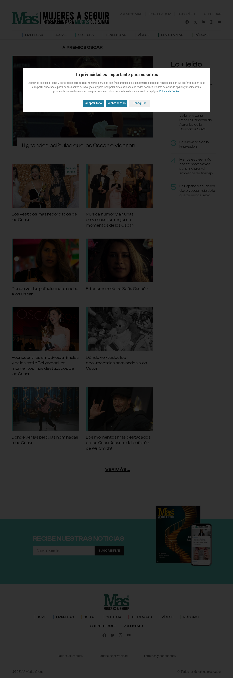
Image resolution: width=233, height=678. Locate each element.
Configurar (139, 103)
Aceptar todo (93, 103)
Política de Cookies (170, 91)
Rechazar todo (116, 103)
